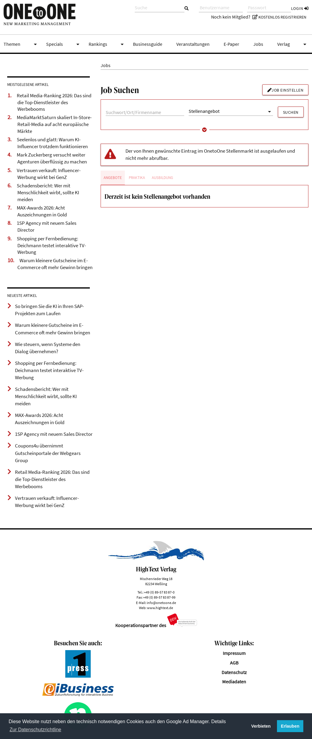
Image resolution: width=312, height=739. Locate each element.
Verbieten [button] (261, 726)
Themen (21, 44)
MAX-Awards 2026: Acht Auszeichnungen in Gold (42, 211)
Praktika (137, 177)
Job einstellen (285, 90)
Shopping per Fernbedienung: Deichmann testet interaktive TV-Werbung (51, 245)
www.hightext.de (160, 608)
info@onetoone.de (161, 602)
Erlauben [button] (290, 726)
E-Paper (231, 44)
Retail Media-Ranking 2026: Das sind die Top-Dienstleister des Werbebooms (54, 102)
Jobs (258, 44)
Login (300, 8)
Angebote (113, 177)
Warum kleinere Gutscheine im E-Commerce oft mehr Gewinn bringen (55, 264)
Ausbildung (162, 177)
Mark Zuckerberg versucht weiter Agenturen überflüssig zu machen (52, 158)
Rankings (107, 44)
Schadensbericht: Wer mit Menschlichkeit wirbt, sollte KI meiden (48, 192)
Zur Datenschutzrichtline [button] (35, 729)
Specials (63, 44)
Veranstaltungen (193, 44)
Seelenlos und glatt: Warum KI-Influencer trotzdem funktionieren (52, 143)
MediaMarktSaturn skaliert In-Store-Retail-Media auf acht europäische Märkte (54, 124)
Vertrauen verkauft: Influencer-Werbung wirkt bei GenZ (49, 173)
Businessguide (147, 44)
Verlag (292, 44)
